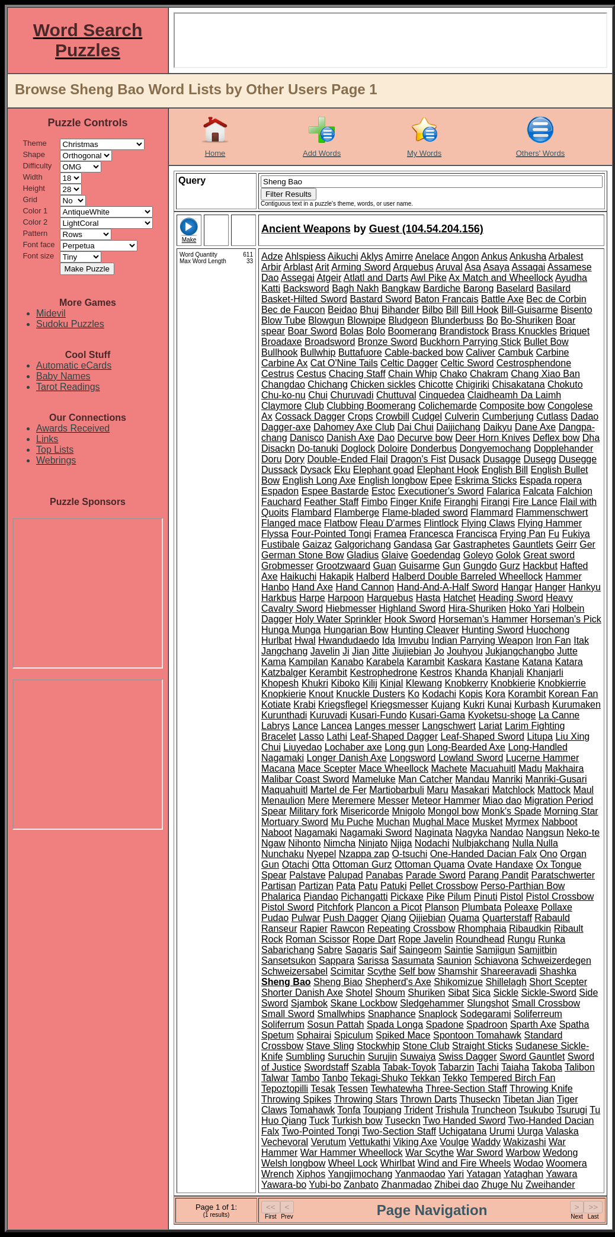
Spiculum (353, 1035)
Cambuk (515, 352)
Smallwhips (341, 1014)
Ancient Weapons (306, 229)
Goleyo (478, 555)
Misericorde (364, 811)
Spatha (574, 1024)
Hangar (516, 587)
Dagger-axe (286, 427)
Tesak (322, 1088)
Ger (587, 544)
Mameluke (374, 779)
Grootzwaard (343, 566)
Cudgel (427, 416)
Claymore (281, 406)
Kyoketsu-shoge (502, 715)
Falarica (503, 491)
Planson (442, 907)
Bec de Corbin (556, 299)
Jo (439, 651)
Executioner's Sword (440, 491)
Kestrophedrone (383, 672)
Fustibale (280, 544)
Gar (443, 544)
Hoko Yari (529, 608)
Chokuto (565, 384)
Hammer (563, 576)
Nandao (506, 832)
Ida (388, 640)
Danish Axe (350, 438)
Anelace (432, 256)
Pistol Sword (287, 907)
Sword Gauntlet (532, 1056)
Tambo (305, 1078)
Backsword (306, 288)
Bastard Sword (381, 299)
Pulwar (306, 918)
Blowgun (326, 320)
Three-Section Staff (466, 1088)
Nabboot (560, 822)
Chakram (489, 374)
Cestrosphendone (534, 363)
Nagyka (471, 832)
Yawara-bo (283, 1185)
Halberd (372, 576)
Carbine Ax (284, 363)
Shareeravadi (509, 971)
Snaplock (437, 1014)
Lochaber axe (353, 747)
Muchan (393, 822)
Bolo (375, 331)
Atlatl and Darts (376, 278)
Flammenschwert (552, 512)
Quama (464, 918)
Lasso (311, 736)
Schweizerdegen (556, 960)
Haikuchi (298, 576)
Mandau (472, 779)
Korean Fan (573, 694)
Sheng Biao (338, 982)
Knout (321, 694)
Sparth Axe (533, 1024)
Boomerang (412, 331)
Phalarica (281, 896)
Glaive (395, 555)
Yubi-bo (325, 1185)
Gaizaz (317, 544)
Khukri (315, 683)
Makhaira (564, 768)
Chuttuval (396, 395)
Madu (530, 768)
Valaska (562, 1131)
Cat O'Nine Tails (344, 363)
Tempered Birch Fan (512, 1078)
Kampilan (308, 662)
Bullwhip (318, 352)
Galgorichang (363, 544)
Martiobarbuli (396, 790)
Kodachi (439, 694)
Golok (508, 555)
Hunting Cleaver (425, 630)
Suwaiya (417, 1056)
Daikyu (497, 427)
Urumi (502, 1131)
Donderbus (434, 448)
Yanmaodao (420, 1174)
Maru (437, 790)
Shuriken (426, 992)
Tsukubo (537, 1110)
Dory (294, 459)
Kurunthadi (284, 715)
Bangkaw (401, 288)
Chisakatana (518, 384)
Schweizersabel (294, 971)
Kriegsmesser (399, 704)
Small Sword (288, 1014)
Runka (551, 939)
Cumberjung (508, 416)
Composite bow (511, 406)
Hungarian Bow (355, 630)
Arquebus (413, 267)
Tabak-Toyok (409, 1067)
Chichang (328, 384)
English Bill (505, 470)
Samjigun (495, 950)
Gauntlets (532, 544)
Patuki (393, 886)
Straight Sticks (482, 1046)
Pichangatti (364, 896)
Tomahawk (312, 1110)
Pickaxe (407, 896)
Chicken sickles (382, 384)
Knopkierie (283, 694)
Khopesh (280, 683)
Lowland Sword (470, 758)
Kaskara (464, 662)
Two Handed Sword (464, 1120)
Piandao (320, 896)
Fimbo (374, 502)
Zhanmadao (406, 1185)
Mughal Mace (440, 822)
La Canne (559, 715)
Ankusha (528, 256)
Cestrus (277, 374)
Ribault (569, 928)
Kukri (474, 704)
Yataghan (523, 1174)
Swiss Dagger (467, 1056)
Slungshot (488, 1003)
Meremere (353, 800)
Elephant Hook (448, 470)
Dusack (464, 459)
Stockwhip (378, 1046)
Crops (360, 416)
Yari (456, 1174)
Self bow (417, 971)
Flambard (312, 512)
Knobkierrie (562, 683)
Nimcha (339, 843)
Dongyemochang (495, 448)
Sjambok (309, 1003)
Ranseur (279, 928)
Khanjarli (544, 672)
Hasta (428, 598)
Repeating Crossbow (411, 928)
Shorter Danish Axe (302, 992)
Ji (346, 651)
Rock (272, 939)
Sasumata (413, 960)
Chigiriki (472, 384)
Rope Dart (374, 939)
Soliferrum (283, 1024)
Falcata (538, 491)
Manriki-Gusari (556, 779)
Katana (537, 662)
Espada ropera (551, 480)
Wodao (528, 1163)
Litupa (540, 736)
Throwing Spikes (296, 1099)
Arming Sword (360, 267)
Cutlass (552, 416)
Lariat (490, 726)
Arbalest (566, 256)
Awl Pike (429, 278)
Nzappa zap (364, 854)
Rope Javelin (425, 939)
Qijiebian (427, 918)
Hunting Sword (493, 630)
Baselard (515, 288)
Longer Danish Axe (346, 758)
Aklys (371, 256)
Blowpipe (366, 320)
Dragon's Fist (418, 459)
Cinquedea (442, 395)
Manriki (507, 779)
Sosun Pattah (335, 1024)
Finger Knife (415, 502)
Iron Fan (553, 640)
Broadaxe (281, 342)
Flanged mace (291, 523)
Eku (342, 470)
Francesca (431, 534)
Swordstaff (326, 1067)
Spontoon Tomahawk (477, 1035)
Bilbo (432, 310)
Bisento (576, 310)
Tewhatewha (396, 1088)
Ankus (494, 256)
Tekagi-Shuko (379, 1078)
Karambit (426, 662)
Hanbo (275, 587)
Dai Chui (415, 427)
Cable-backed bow (424, 352)
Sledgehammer (432, 1003)
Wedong (560, 1152)
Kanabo (347, 662)
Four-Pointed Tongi (331, 534)
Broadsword (330, 342)
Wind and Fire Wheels (464, 1163)
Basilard (553, 288)
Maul (583, 790)
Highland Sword (412, 608)
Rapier (314, 928)
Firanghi (461, 502)
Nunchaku (282, 854)
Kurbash (532, 704)
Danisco (307, 438)
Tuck (319, 1120)
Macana (278, 768)
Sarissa (373, 960)
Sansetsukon (288, 960)
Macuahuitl (492, 768)
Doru (271, 459)
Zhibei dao (456, 1185)
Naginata (434, 832)
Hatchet (459, 598)
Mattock (554, 790)
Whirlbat (397, 1163)
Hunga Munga (291, 630)
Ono (549, 854)
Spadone (445, 1024)
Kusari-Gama (437, 715)
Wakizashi (524, 1142)
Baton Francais (447, 299)
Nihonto (304, 843)
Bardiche (441, 288)
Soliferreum (538, 1014)
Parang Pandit (498, 875)
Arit (322, 267)
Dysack (315, 470)
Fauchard (281, 502)
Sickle (505, 992)
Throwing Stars (366, 1099)
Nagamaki (315, 832)
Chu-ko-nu (283, 395)
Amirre (399, 256)
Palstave (307, 875)
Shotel (358, 992)
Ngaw (273, 843)
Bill (452, 310)
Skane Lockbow (364, 1003)
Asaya (496, 267)
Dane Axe (535, 427)
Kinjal (391, 683)
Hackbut (540, 566)
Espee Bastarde (335, 491)
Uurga (530, 1131)
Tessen (353, 1088)
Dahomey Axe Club (354, 427)
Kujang (445, 704)
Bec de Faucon (293, 310)
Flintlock (441, 523)
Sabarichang (288, 950)
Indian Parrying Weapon (482, 640)
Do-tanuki (317, 448)
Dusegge (578, 459)
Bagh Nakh (355, 288)
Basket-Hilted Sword (304, 299)
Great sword (549, 555)
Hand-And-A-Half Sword (448, 587)
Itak (581, 640)
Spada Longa (395, 1024)
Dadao (584, 416)
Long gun (404, 747)
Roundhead (480, 939)
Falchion (574, 491)
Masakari (470, 790)
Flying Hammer (550, 523)
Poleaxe (521, 907)
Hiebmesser (350, 608)
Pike (435, 896)
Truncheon (494, 1110)
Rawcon (348, 928)
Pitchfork (334, 907)
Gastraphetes (481, 544)
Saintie (458, 950)
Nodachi (432, 843)
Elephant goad (383, 470)
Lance (305, 726)
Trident (418, 1110)
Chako (453, 374)
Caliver (480, 352)
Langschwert (449, 726)
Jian (360, 651)
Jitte (380, 651)
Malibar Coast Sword (305, 779)
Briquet (574, 331)
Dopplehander (564, 448)
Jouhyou (465, 651)
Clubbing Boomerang (370, 406)
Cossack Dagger (310, 416)
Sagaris (361, 950)
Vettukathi (369, 1142)
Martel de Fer (338, 790)
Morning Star (571, 811)
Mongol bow (453, 811)
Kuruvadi (328, 715)
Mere (318, 800)
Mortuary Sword (294, 822)
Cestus (311, 374)
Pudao (275, 918)
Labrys (275, 726)
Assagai (528, 267)
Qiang (393, 918)
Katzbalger (284, 672)
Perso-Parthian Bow (523, 886)
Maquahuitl (284, 790)
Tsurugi (571, 1110)
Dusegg (539, 459)
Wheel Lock (353, 1163)
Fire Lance (535, 502)
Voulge (454, 1142)
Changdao (283, 384)
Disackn (278, 448)
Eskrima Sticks (486, 480)
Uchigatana (462, 1131)
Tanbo (335, 1078)
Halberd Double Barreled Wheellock (467, 576)
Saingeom (420, 950)
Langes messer (386, 726)
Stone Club (425, 1046)
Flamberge (356, 512)
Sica (481, 992)
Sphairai (314, 1035)
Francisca (476, 534)
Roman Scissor (318, 939)
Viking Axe (415, 1142)
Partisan (278, 886)
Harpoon (346, 598)
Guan (384, 566)
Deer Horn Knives (492, 438)
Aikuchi (343, 256)
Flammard (491, 512)
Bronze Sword (388, 342)
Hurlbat (276, 640)
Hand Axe (312, 587)
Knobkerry (466, 683)
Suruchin (346, 1056)
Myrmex (522, 822)
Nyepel (322, 854)
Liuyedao (302, 747)
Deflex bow (556, 438)
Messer (393, 800)
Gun (451, 566)
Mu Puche (352, 822)
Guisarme (419, 566)
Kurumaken (576, 704)
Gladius (363, 555)
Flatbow (340, 523)
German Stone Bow (302, 555)
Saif (388, 950)
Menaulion (283, 800)
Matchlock (513, 790)
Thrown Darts (428, 1099)
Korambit (527, 694)
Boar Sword (312, 331)
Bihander (400, 310)
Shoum (390, 992)
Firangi (495, 502)
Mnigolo (408, 811)
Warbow (523, 1152)
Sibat (458, 992)
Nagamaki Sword (376, 832)
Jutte (567, 651)
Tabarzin (456, 1067)
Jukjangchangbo (520, 651)
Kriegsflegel (343, 704)
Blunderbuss (457, 320)
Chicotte (435, 384)
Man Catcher (425, 779)
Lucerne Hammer (542, 758)
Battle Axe (502, 299)
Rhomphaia (482, 928)
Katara (569, 662)
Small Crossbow (546, 1003)
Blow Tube (283, 320)
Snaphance (392, 1014)
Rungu (521, 939)
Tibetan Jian (529, 1099)
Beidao (342, 310)
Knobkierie (513, 683)
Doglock (358, 448)
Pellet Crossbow (443, 886)
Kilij (370, 683)
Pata (345, 886)
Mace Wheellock (393, 768)
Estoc (383, 491)
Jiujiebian (412, 651)
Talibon (580, 1067)
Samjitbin (537, 950)
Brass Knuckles (524, 331)
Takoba (546, 1067)
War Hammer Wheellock (351, 1152)
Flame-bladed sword (425, 512)
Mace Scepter (326, 768)
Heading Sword (510, 598)
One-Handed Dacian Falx (483, 854)
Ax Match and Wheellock (501, 278)
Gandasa (412, 544)
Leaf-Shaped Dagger (394, 736)
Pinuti (485, 896)
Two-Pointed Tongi (320, 1131)
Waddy (486, 1142)
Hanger (550, 587)
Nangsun (545, 832)
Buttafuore (360, 352)
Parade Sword (436, 875)
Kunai (500, 704)
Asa (473, 267)
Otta (320, 864)
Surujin (383, 1056)
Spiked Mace (403, 1035)
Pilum (459, 896)
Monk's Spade (512, 811)
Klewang (424, 683)
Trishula (452, 1110)
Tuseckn (403, 1120)
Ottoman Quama (430, 864)
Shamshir (458, 971)
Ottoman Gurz (362, 864)
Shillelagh (505, 982)
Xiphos (310, 1174)
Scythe (381, 971)
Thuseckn (479, 1099)
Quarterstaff (507, 918)
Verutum (329, 1142)
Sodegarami (485, 1014)
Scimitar (348, 971)
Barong (478, 288)
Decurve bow (425, 438)
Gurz (509, 566)
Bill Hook (479, 310)
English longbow (393, 480)
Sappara (337, 960)
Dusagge (502, 459)
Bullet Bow (546, 342)
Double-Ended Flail (347, 459)
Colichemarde (447, 406)
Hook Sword (410, 619)
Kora (495, 694)
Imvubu (413, 640)
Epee (441, 480)
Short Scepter (558, 982)
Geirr (566, 544)
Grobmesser (287, 566)
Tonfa (348, 1110)
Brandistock (464, 331)
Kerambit (328, 672)
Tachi (488, 1067)
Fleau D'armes (390, 523)
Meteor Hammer (445, 800)
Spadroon (486, 1024)
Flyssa (275, 534)
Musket (487, 822)
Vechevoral (284, 1142)
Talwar (275, 1078)
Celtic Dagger (409, 363)
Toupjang (382, 1110)
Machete (449, 768)
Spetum (277, 1035)
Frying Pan (523, 534)
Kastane (502, 662)
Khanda (470, 672)
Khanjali (507, 672)
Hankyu (585, 587)
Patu (368, 886)
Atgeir (328, 278)
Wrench (277, 1174)
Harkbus (279, 598)
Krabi (304, 704)
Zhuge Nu (502, 1185)
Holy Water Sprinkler (338, 619)
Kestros (436, 672)
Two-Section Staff (399, 1131)
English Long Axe (319, 480)
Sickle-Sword (548, 992)
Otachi (295, 864)
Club (314, 406)
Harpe (312, 598)
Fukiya (576, 534)
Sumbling (305, 1056)
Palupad (345, 875)
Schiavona (496, 960)
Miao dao (501, 800)
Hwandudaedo (348, 640)
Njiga (401, 843)
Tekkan (425, 1078)
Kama (273, 662)
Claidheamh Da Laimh (514, 395)
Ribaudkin (530, 928)
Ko (413, 694)
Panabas (384, 875)
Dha (591, 438)
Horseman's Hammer (483, 619)
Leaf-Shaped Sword (482, 736)
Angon (465, 256)
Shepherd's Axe (398, 982)
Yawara (561, 1174)
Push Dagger (350, 918)
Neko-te (583, 832)
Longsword (412, 758)
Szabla (365, 1067)
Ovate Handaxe (500, 864)
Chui (318, 395)
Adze (272, 256)
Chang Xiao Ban (545, 374)
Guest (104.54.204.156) (426, 229)
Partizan (316, 886)
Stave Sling (330, 1046)
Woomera (566, 1163)
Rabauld (552, 918)
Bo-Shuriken (527, 320)
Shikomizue (458, 982)
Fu (553, 534)
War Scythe (429, 1152)
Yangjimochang (360, 1174)
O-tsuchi (410, 854)
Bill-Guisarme (529, 310)
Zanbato (361, 1185)
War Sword (480, 1152)
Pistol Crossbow (560, 896)
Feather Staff (331, 502)
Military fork (313, 811)
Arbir (271, 267)
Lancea (337, 726)
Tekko (455, 1078)
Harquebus (390, 598)
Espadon (280, 491)
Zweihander (550, 1185)
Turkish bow (357, 1120)
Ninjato (373, 843)
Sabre (329, 950)
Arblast (298, 267)
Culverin (462, 416)
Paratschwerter (563, 875)
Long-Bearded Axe (466, 747)
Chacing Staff (357, 374)
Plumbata (482, 907)
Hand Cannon (364, 587)
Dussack (279, 470)
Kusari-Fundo (378, 715)
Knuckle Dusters (370, 694)
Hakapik (336, 576)
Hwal (305, 640)
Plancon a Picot (389, 907)
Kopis (471, 694)
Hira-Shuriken (478, 608)
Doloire (393, 448)
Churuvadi (352, 395)
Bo (492, 320)
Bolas (352, 331)
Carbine (552, 352)
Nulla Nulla (535, 843)
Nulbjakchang (481, 843)
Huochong (547, 630)
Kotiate (276, 704)
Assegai (298, 278)
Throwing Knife (541, 1088)
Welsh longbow (293, 1163)
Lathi (336, 736)
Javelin (325, 651)
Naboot (276, 832)
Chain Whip (412, 374)
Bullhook (279, 352)
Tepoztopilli (284, 1088)
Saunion (454, 960)
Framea (390, 534)
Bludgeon (408, 320)
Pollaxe (556, 907)
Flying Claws (488, 523)
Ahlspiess (305, 256)
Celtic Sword (467, 363)
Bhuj (369, 310)
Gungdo (480, 566)
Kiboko (345, 683)
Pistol (511, 896)
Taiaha (515, 1067)
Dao (386, 438)
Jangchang (284, 651)
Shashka (558, 971)
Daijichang (458, 427)
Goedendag (436, 555)
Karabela (385, 662)
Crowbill (392, 416)
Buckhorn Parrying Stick (470, 342)
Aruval (448, 267)
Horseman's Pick (565, 619)
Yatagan (483, 1174)
